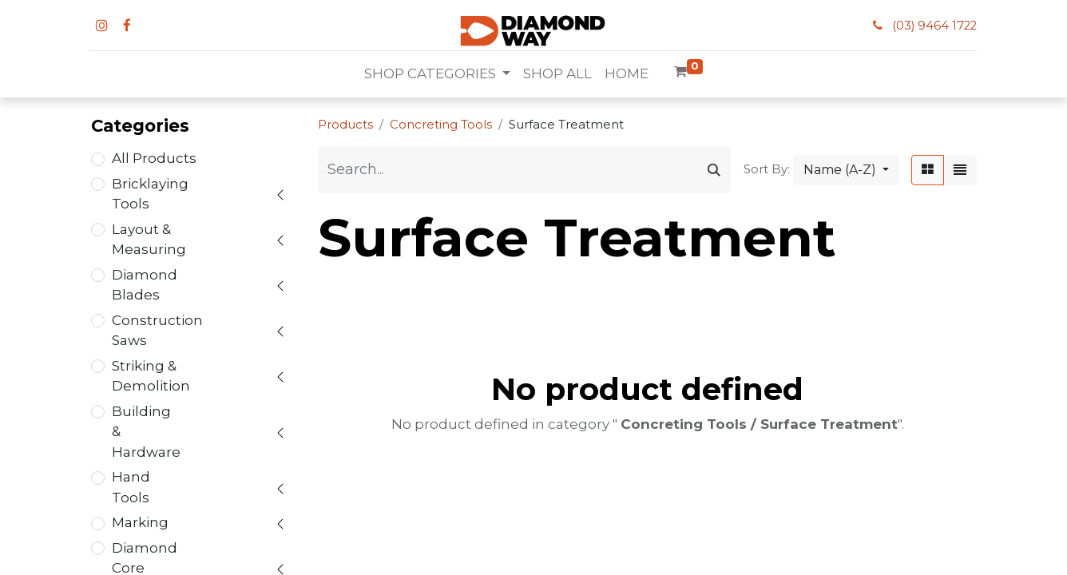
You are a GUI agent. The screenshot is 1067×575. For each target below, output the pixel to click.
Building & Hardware (146, 431)
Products (345, 124)
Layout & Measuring (149, 239)
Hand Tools (131, 487)
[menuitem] (557, 74)
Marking (140, 522)
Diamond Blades (144, 285)
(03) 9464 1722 (934, 25)
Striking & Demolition (151, 376)
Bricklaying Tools (150, 194)
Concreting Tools (441, 124)
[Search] (714, 169)
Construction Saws (157, 330)
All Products (154, 158)
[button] (846, 170)
